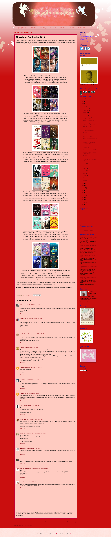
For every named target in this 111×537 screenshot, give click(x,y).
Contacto (72, 27)
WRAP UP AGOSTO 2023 (89, 126)
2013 (83, 204)
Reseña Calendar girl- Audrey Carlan (88, 237)
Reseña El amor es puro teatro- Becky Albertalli (89, 117)
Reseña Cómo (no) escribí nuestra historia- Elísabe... (89, 123)
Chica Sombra (23, 367)
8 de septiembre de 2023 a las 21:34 (33, 347)
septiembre (85, 115)
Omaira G (22, 347)
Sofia (21, 405)
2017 (83, 195)
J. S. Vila (22, 393)
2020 (83, 188)
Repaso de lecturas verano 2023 (90, 120)
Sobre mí (53, 27)
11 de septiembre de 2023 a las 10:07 (33, 448)
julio (84, 166)
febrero (85, 177)
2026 (83, 99)
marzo (84, 175)
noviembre (85, 110)
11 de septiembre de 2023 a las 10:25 (35, 459)
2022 (83, 183)
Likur (21, 482)
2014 (83, 202)
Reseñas (34, 27)
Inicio (47, 522)
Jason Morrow (57, 533)
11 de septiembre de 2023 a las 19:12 (31, 482)
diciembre (85, 108)
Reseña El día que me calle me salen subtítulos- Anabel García (88, 278)
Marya (91, 291)
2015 (83, 199)
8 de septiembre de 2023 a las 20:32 (36, 334)
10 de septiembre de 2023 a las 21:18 (35, 419)
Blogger (71, 533)
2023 (83, 106)
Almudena (22, 448)
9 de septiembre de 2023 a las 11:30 (33, 379)
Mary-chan (22, 379)
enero (84, 180)
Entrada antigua (72, 522)
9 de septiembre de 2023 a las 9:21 (34, 367)
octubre (85, 112)
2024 (83, 103)
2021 (83, 185)
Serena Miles (23, 318)
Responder (22, 313)
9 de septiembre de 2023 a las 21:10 (31, 405)
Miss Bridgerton (24, 334)
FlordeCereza (23, 419)
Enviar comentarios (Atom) (26, 525)
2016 (83, 197)
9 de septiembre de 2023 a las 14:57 (32, 393)
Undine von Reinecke (25, 433)
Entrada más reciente (20, 522)
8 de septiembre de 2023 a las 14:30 (32, 304)
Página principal (21, 27)
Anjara (21, 304)
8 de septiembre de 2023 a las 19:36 (34, 318)
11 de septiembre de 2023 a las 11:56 (39, 468)
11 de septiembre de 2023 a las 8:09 (38, 433)
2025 (83, 101)
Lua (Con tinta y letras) (25, 468)
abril (84, 173)
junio (84, 168)
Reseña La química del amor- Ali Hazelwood (89, 156)
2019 (83, 190)
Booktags (43, 27)
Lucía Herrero (23, 459)
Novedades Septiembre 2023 (89, 149)
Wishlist (62, 27)
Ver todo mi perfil (84, 301)
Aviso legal (82, 27)
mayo (84, 170)
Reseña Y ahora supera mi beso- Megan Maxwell (88, 129)
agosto (84, 163)
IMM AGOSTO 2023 (87, 136)
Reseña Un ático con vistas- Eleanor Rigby (89, 143)
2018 (83, 192)
